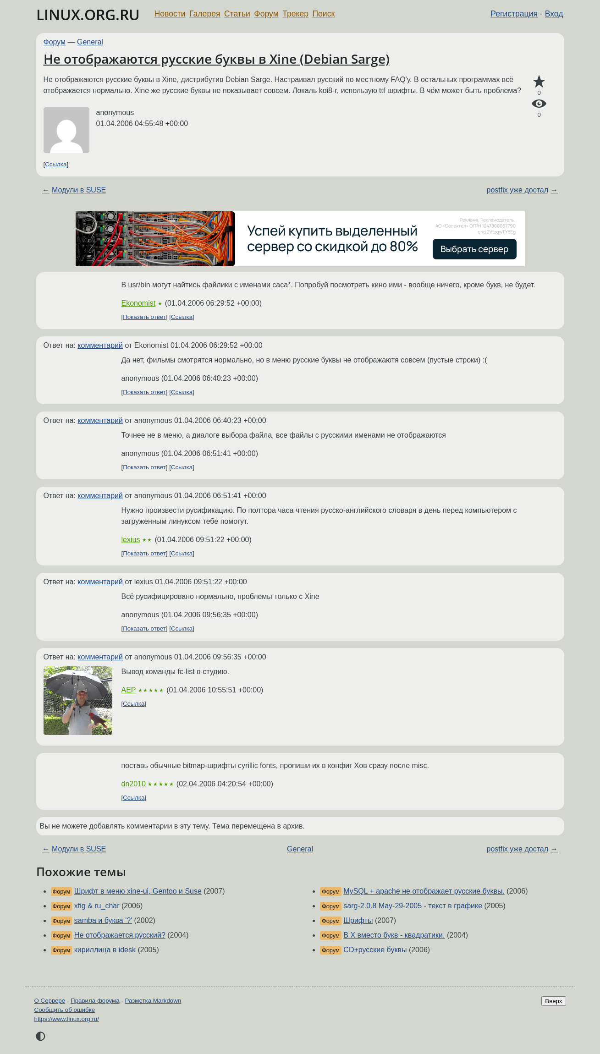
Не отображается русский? (119, 935)
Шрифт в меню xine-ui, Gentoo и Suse (138, 891)
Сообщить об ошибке (64, 1009)
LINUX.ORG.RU (88, 14)
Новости (170, 13)
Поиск (323, 13)
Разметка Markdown (153, 1000)
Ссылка (55, 164)
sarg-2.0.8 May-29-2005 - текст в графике (412, 906)
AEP (128, 690)
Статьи (237, 13)
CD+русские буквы (375, 950)
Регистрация (514, 13)
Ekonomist (138, 303)
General (90, 42)
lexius (130, 539)
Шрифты (358, 920)
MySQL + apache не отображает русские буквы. (423, 891)
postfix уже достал (518, 190)
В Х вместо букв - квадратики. (394, 935)
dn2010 (133, 784)
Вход (554, 13)
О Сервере (50, 1000)
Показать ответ (144, 316)
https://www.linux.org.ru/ (66, 1019)
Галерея (204, 13)
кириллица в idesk (105, 950)
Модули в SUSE (79, 190)
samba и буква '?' (103, 920)
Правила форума (95, 1000)
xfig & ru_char (97, 906)
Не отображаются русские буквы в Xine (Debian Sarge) (217, 58)
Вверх (553, 1001)
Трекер (295, 13)
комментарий (100, 345)
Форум (266, 13)
